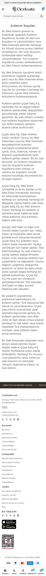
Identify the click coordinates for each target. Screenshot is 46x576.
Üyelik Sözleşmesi (9, 466)
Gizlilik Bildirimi (7, 482)
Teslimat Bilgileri (8, 442)
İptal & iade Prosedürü (11, 462)
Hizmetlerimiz (7, 434)
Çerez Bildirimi (7, 474)
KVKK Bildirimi (7, 470)
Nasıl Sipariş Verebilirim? (11, 491)
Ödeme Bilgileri (8, 446)
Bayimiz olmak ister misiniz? (13, 503)
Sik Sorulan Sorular (9, 450)
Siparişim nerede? (9, 495)
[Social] (3, 419)
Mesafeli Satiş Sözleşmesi (12, 458)
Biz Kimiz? (6, 430)
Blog (4, 507)
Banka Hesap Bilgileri (10, 499)
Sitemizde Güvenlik (9, 438)
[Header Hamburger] (3, 9)
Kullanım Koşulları (9, 478)
